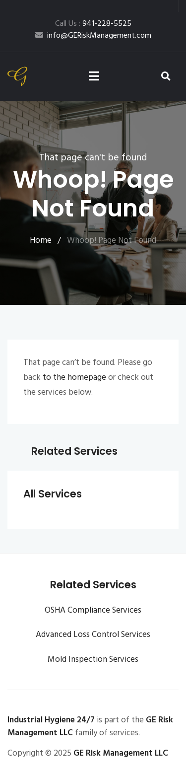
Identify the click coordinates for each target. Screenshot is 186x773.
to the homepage (74, 377)
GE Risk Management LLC (120, 753)
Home (41, 240)
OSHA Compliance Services (93, 610)
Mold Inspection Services (93, 659)
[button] (166, 77)
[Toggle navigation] (94, 77)
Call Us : (93, 24)
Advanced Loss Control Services (93, 634)
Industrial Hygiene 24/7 (51, 720)
